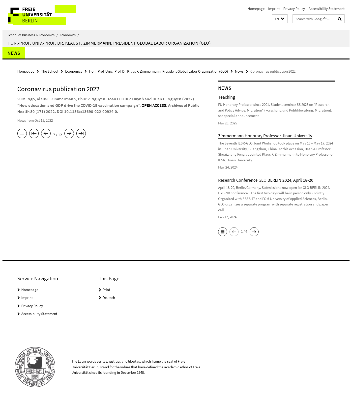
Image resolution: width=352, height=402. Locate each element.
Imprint (274, 8)
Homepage (256, 8)
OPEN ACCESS (154, 105)
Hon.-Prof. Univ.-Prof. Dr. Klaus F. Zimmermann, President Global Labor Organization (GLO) (109, 43)
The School (49, 71)
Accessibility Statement (327, 8)
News (13, 53)
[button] (280, 19)
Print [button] (106, 289)
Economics (69, 35)
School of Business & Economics (32, 35)
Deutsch (109, 297)
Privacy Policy (294, 8)
